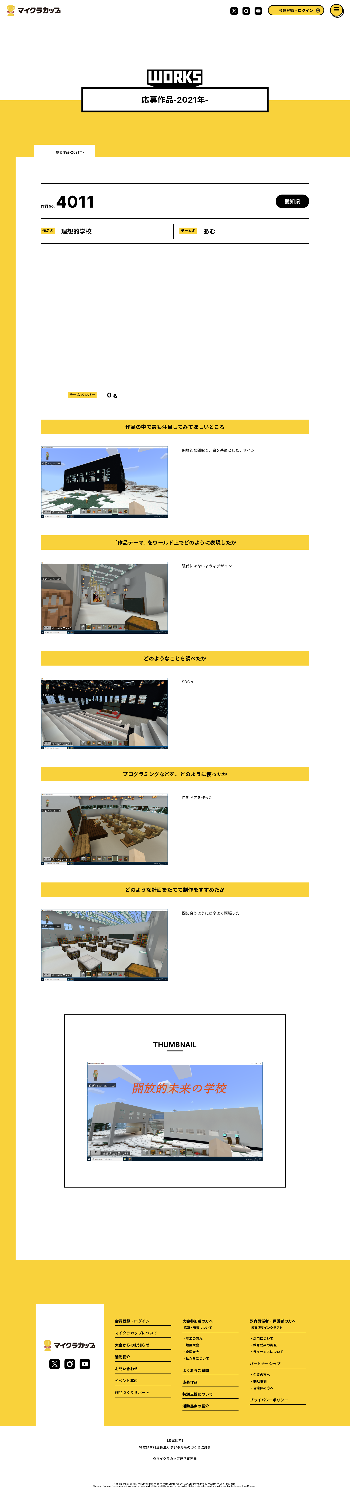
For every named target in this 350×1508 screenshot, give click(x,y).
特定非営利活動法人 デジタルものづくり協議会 (175, 1447)
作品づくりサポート (132, 1392)
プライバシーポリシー (269, 1400)
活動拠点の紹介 (195, 1406)
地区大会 (192, 1345)
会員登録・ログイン (296, 10)
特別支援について (197, 1394)
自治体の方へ (263, 1388)
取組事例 (260, 1381)
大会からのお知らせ (132, 1345)
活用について (263, 1338)
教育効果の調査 (265, 1345)
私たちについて (197, 1358)
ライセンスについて (268, 1351)
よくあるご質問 (195, 1370)
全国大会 (192, 1351)
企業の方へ (261, 1374)
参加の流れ (194, 1338)
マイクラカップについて (136, 1333)
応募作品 (190, 1382)
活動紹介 (122, 1357)
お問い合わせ (126, 1368)
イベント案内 (126, 1380)
